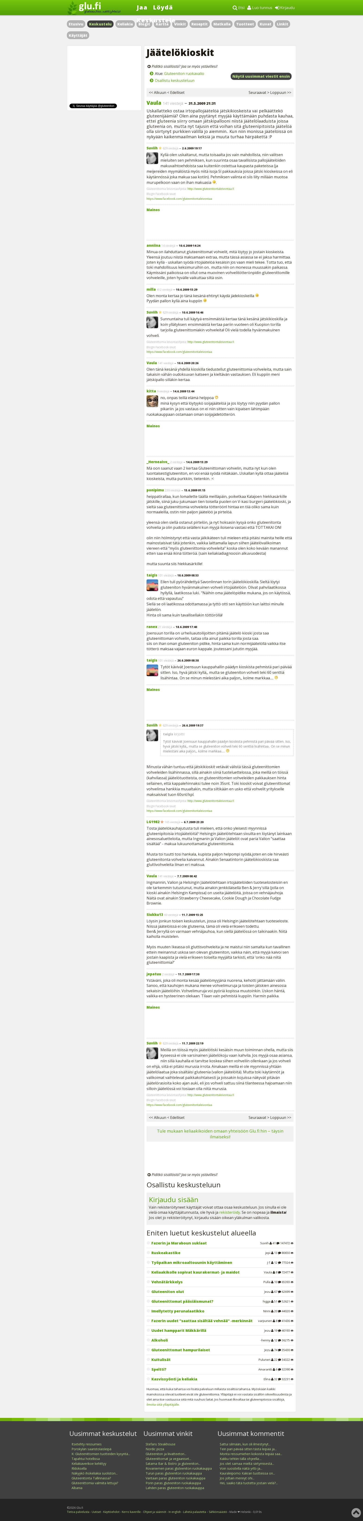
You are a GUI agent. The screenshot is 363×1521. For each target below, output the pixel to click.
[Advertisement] (220, 225)
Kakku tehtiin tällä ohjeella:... (241, 1458)
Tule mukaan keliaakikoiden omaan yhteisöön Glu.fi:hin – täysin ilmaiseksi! (220, 1133)
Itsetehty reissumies (87, 1444)
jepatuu (154, 974)
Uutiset (96, 1512)
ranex (152, 626)
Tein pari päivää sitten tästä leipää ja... (248, 1449)
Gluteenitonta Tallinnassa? (91, 1478)
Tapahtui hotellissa (86, 1458)
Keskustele (156, 20)
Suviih (152, 148)
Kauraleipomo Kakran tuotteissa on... (247, 1473)
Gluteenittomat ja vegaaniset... (168, 1458)
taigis (152, 575)
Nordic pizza (155, 1449)
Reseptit (199, 24)
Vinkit (180, 24)
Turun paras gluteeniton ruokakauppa (174, 1473)
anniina (153, 245)
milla (151, 289)
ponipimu (155, 490)
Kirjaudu (285, 7)
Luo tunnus (259, 7)
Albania (77, 1488)
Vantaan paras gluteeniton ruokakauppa (175, 1478)
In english (175, 1512)
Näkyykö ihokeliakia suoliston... (95, 1473)
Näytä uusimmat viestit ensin (261, 76)
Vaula (154, 102)
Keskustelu (100, 24)
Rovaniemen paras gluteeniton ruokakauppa (179, 1468)
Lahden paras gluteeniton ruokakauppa (175, 1488)
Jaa (142, 7)
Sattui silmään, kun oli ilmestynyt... (245, 1444)
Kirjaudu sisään (173, 1199)
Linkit (282, 24)
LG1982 (153, 821)
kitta (151, 391)
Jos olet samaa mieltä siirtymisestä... (247, 1463)
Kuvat (265, 24)
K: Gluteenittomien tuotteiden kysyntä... (101, 1454)
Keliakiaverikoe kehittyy (89, 1463)
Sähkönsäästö (218, 1512)
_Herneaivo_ (158, 461)
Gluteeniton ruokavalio (184, 73)
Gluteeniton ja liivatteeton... (166, 1454)
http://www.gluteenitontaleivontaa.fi (211, 189)
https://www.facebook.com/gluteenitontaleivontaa (179, 199)
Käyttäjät (78, 35)
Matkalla (222, 24)
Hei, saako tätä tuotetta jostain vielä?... (249, 1483)
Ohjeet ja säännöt (154, 1512)
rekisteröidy (229, 1212)
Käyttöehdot (111, 1512)
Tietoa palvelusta (78, 1512)
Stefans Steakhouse (160, 1444)
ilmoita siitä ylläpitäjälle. (163, 1404)
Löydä (163, 7)
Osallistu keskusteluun (174, 80)
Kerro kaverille (131, 1512)
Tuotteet (245, 24)
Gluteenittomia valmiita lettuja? (95, 1483)
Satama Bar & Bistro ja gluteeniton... (173, 1463)
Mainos (153, 209)
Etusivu (76, 24)
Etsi (238, 7)
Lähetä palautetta (194, 1512)
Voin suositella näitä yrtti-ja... (241, 1468)
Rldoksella (79, 1468)
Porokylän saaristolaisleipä (91, 1449)
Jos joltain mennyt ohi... (237, 1478)
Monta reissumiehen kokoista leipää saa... (251, 1454)
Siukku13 (155, 914)
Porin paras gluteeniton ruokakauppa (173, 1483)
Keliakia (125, 24)
